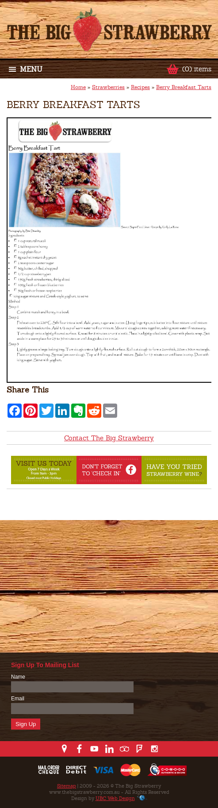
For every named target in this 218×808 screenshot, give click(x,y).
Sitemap (66, 786)
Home (78, 87)
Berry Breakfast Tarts (183, 87)
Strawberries (108, 87)
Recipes (140, 87)
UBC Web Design (115, 798)
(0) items (196, 69)
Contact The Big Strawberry (109, 438)
